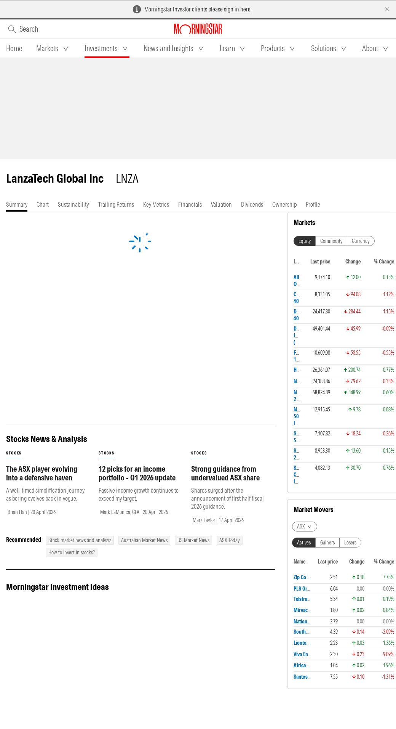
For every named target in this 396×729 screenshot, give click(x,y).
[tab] (14, 48)
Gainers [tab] (327, 304)
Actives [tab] (304, 304)
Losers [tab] (350, 304)
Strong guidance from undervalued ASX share (225, 405)
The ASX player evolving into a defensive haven (41, 405)
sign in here (237, 9)
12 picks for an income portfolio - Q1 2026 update (137, 405)
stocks (14, 385)
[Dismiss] (387, 9)
